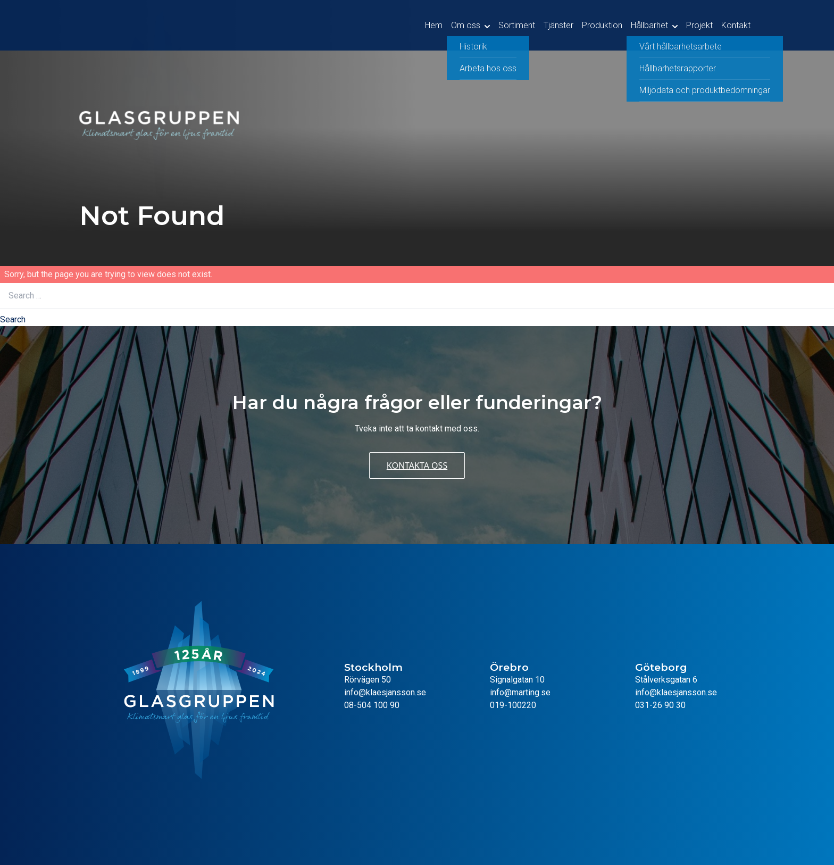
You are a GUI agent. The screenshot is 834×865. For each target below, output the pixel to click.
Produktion (602, 25)
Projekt (699, 25)
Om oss (465, 25)
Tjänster (558, 25)
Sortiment (516, 25)
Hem (434, 25)
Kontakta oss (417, 465)
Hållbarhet (649, 25)
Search (13, 319)
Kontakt (735, 25)
